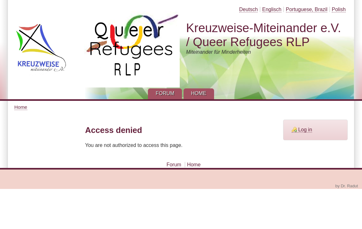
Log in (305, 129)
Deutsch (248, 9)
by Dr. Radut (346, 186)
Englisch (271, 9)
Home (20, 107)
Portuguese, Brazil (307, 9)
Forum (173, 164)
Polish (339, 9)
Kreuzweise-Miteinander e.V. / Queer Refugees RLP (263, 35)
